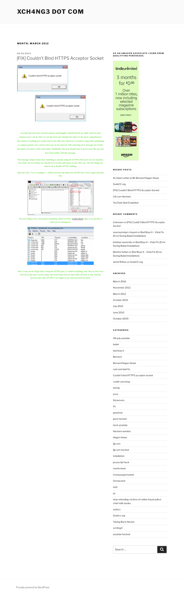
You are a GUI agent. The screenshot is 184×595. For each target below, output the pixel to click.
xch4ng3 (117, 527)
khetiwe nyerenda (122, 242)
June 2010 (118, 312)
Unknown (118, 222)
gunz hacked (120, 418)
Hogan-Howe (120, 437)
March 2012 (119, 293)
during (116, 387)
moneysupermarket (123, 474)
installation (118, 456)
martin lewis (119, 468)
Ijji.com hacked (121, 449)
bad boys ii (118, 350)
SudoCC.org (119, 184)
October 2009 (120, 318)
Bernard (117, 356)
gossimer (118, 412)
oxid (115, 487)
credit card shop (121, 381)
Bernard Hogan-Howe (124, 363)
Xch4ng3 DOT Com (50, 11)
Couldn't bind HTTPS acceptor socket (133, 375)
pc (114, 493)
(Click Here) (77, 218)
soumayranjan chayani (125, 232)
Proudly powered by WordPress (32, 587)
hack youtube (120, 425)
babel (116, 344)
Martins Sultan (120, 251)
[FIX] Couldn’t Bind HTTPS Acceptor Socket (60, 58)
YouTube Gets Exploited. (126, 202)
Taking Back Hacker (124, 521)
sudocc (117, 509)
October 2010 (120, 300)
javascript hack (121, 462)
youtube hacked (121, 534)
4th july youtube (121, 338)
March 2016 (119, 281)
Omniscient (119, 480)
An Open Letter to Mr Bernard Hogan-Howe (136, 177)
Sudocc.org (119, 515)
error (115, 394)
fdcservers (118, 400)
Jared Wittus (119, 261)
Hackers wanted (121, 431)
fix (114, 406)
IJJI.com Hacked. (122, 196)
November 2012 (121, 287)
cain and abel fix (121, 369)
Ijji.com (116, 443)
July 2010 (118, 306)
